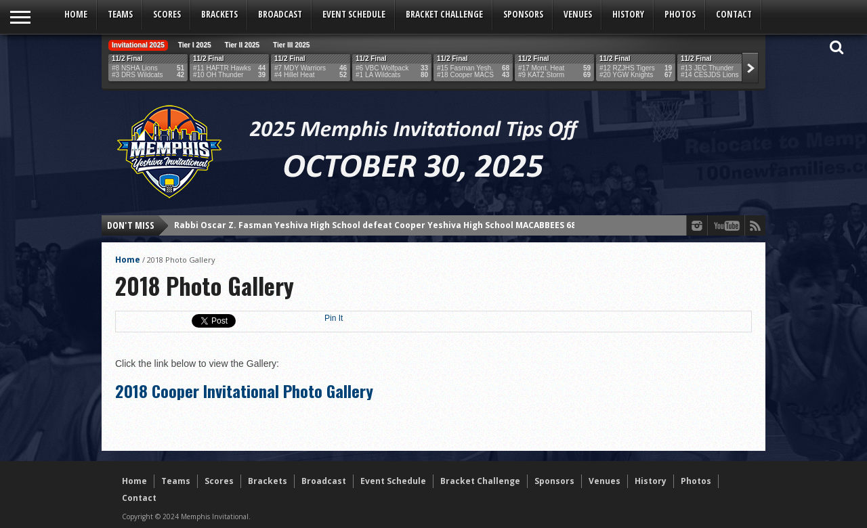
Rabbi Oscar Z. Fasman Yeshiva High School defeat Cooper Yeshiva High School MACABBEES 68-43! (382, 225)
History (628, 14)
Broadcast (280, 14)
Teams (120, 14)
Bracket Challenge (444, 14)
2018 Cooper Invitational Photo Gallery (244, 390)
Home (75, 14)
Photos (680, 14)
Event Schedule (353, 14)
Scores (167, 14)
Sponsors (523, 14)
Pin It (333, 318)
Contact (734, 14)
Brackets (219, 14)
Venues (578, 14)
